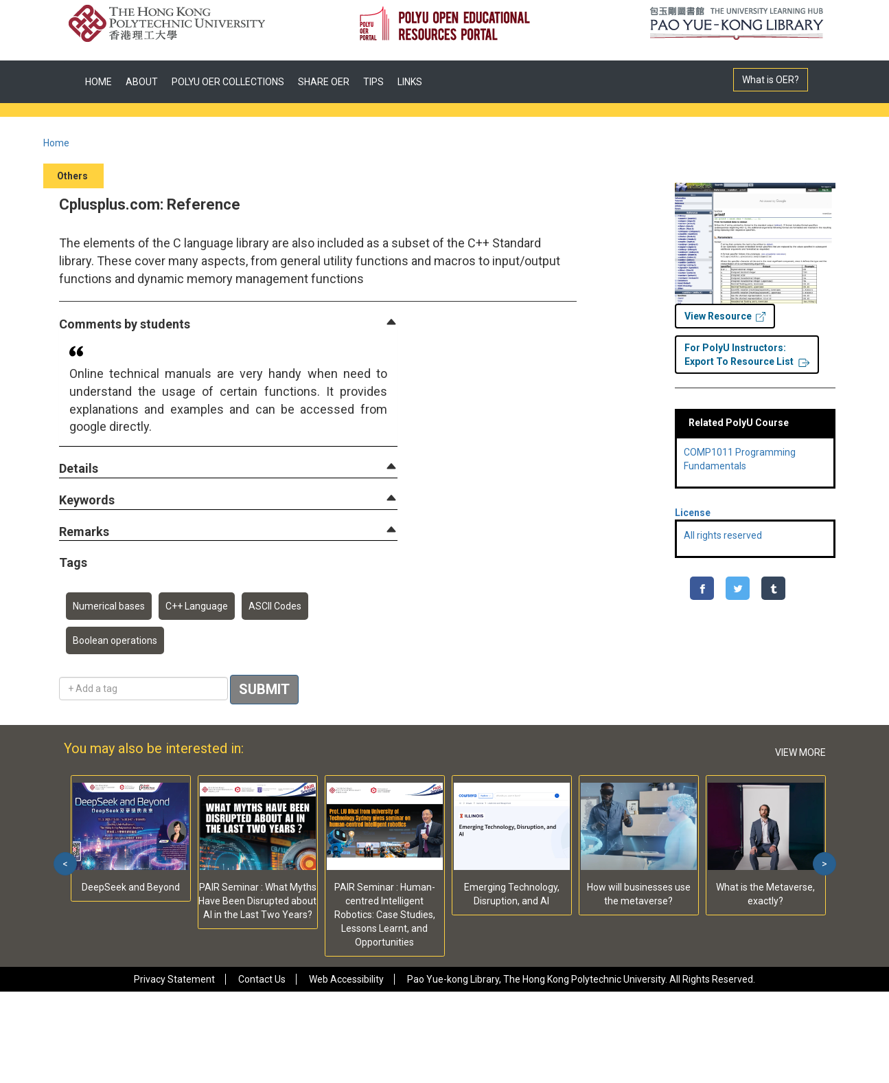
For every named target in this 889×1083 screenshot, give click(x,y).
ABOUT (142, 81)
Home (56, 142)
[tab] (228, 324)
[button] (124, 324)
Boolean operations (115, 640)
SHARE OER (323, 81)
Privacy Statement (174, 979)
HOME (98, 81)
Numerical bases (109, 606)
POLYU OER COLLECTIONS (228, 81)
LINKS (409, 81)
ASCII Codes (275, 606)
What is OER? (770, 79)
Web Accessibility (346, 979)
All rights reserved (723, 535)
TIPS (373, 81)
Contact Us (262, 979)
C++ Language (196, 606)
